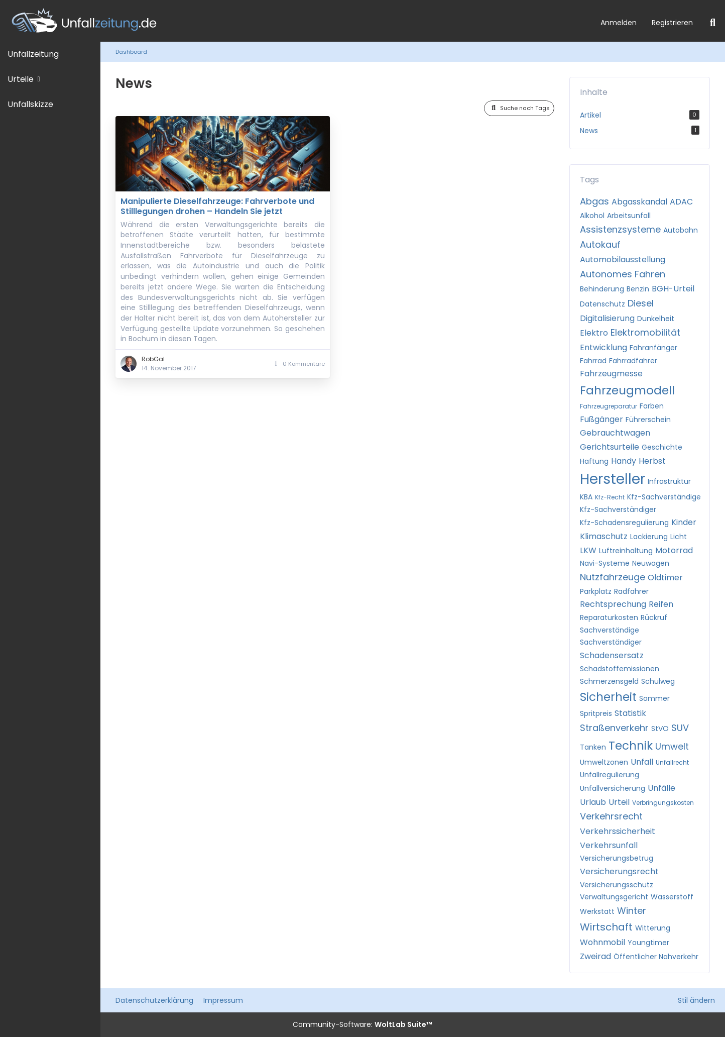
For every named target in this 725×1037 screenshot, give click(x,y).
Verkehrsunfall (609, 845)
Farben (652, 406)
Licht (678, 537)
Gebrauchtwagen (615, 433)
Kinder (683, 522)
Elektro (594, 333)
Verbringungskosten (663, 802)
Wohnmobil (602, 942)
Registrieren (672, 23)
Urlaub (593, 802)
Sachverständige (609, 630)
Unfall (642, 762)
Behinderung (602, 289)
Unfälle (661, 788)
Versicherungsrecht (619, 871)
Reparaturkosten (609, 617)
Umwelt (672, 746)
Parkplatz (596, 591)
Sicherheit (608, 697)
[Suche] (712, 22)
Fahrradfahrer (633, 361)
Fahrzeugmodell (627, 390)
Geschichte (662, 447)
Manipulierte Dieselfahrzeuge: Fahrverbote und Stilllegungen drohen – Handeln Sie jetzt (217, 206)
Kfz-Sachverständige (664, 497)
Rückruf (654, 617)
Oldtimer (665, 577)
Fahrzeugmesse (611, 373)
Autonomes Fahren (622, 274)
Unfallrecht (672, 762)
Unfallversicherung (612, 788)
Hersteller (612, 479)
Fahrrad (593, 361)
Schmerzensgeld (609, 681)
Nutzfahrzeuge (612, 577)
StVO (660, 728)
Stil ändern (696, 1000)
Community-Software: (362, 1024)
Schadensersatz (612, 655)
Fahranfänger (653, 348)
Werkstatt (597, 911)
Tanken (593, 747)
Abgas (594, 201)
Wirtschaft (606, 927)
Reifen (661, 604)
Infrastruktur (669, 481)
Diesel (641, 303)
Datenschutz (602, 304)
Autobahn (680, 230)
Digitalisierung (607, 318)
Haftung (594, 461)
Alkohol (592, 216)
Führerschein (648, 419)
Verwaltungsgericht (614, 897)
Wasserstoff (672, 897)
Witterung (652, 928)
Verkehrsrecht (611, 816)
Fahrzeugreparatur (608, 406)
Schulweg (658, 681)
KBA (586, 497)
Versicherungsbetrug (616, 858)
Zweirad (595, 956)
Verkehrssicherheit (617, 831)
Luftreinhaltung (626, 551)
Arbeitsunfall (629, 216)
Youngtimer (648, 943)
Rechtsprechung (613, 604)
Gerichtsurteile (609, 447)
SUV (680, 727)
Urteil (619, 802)
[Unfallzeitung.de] (296, 21)
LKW (588, 550)
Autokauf (600, 244)
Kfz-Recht (610, 497)
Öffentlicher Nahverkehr (656, 957)
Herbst (652, 461)
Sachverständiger (611, 642)
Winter (631, 910)
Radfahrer (631, 591)
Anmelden (618, 23)
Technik (631, 746)
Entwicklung (603, 347)
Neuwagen (650, 563)
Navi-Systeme (605, 563)
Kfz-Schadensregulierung (624, 522)
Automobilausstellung (622, 259)
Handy (623, 461)
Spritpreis (596, 713)
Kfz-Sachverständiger (618, 509)
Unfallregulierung (609, 775)
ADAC (681, 202)
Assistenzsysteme (620, 229)
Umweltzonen (604, 762)
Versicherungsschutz (616, 885)
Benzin (638, 289)
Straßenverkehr (614, 727)
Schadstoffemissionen (619, 669)
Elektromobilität (645, 332)
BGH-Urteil (673, 288)
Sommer (654, 698)
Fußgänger (601, 419)
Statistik (630, 713)
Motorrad (674, 550)
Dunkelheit (655, 319)
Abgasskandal (639, 202)
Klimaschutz (604, 536)
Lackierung (649, 537)
